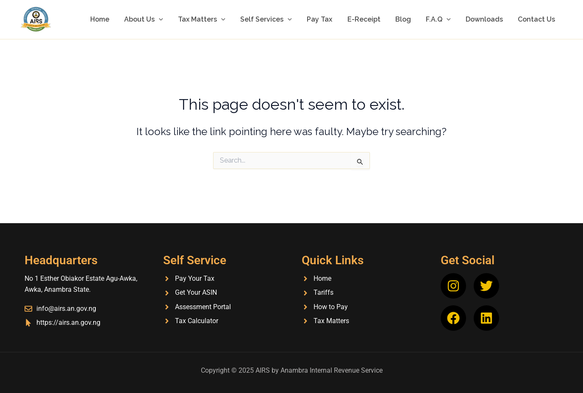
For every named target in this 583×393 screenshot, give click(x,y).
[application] (171, 19)
